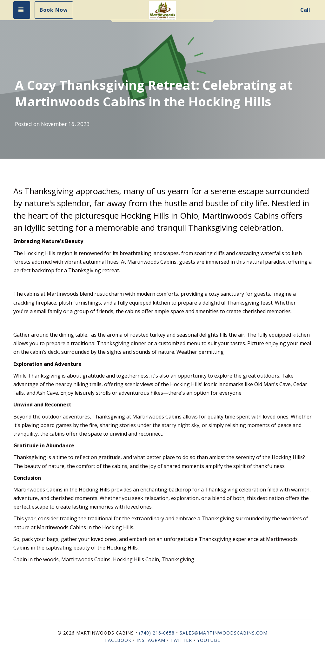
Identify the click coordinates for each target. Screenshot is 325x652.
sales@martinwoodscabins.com (224, 633)
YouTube (208, 640)
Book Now (54, 9)
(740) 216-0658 (157, 633)
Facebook (118, 640)
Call (305, 9)
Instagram (150, 640)
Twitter (181, 640)
